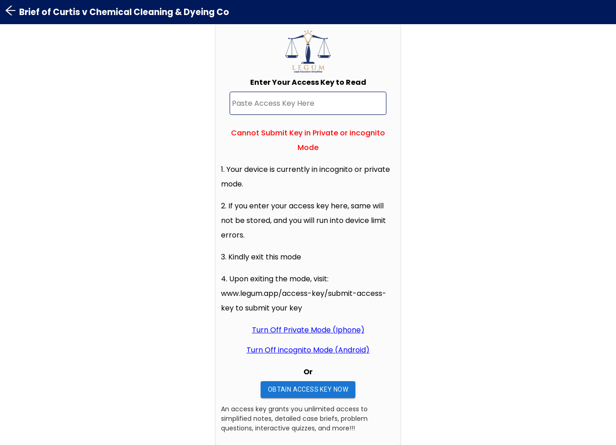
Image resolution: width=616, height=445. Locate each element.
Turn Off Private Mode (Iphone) (308, 330)
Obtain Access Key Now (308, 389)
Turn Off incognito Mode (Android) (308, 350)
